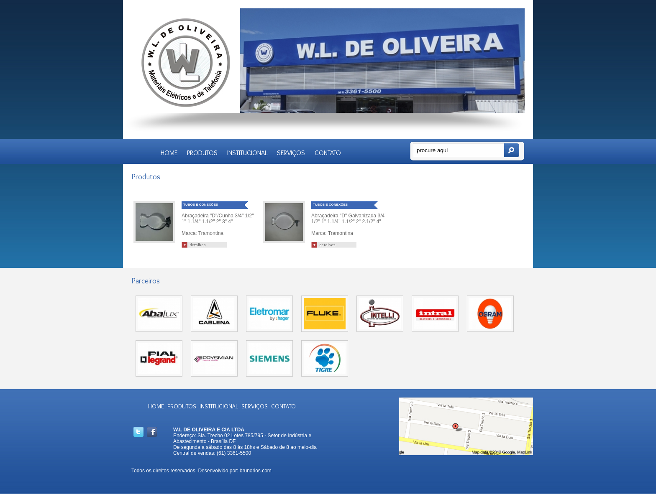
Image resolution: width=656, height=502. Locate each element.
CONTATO (328, 153)
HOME (169, 153)
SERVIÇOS (291, 153)
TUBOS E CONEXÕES (200, 204)
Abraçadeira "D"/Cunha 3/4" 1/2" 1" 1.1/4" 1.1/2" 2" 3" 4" (218, 218)
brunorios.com (256, 471)
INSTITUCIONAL (247, 153)
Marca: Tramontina (202, 233)
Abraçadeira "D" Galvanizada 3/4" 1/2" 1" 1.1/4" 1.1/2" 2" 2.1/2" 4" (349, 218)
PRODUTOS (202, 153)
